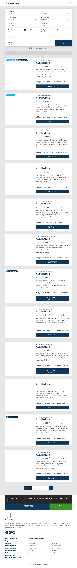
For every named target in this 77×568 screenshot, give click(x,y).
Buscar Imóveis (10, 546)
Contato (8, 543)
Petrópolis (31, 543)
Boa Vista (54, 543)
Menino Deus (56, 548)
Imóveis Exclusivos (11, 548)
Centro (54, 550)
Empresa (8, 541)
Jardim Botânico (33, 553)
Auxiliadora (31, 546)
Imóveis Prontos (11, 550)
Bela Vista (54, 553)
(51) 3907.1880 (27, 506)
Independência (56, 546)
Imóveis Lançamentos (13, 553)
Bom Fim (30, 550)
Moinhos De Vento (34, 541)
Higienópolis (55, 541)
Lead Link (45, 564)
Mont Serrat (32, 548)
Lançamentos (10, 555)
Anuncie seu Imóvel (12, 538)
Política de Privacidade (13, 558)
